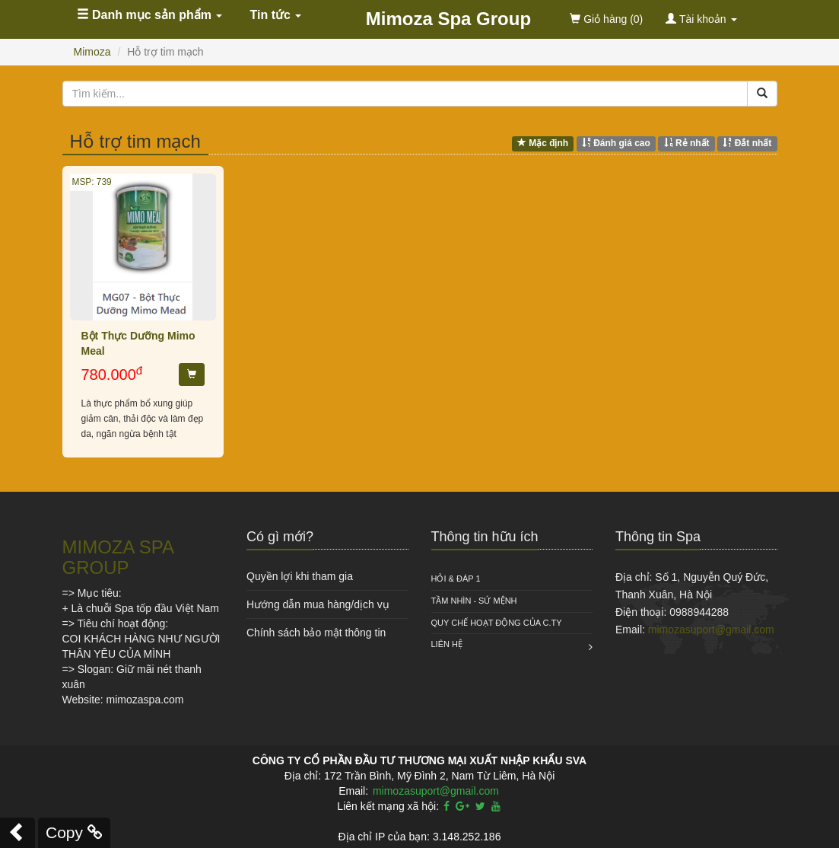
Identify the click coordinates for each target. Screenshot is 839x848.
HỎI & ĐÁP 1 (456, 578)
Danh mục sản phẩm (150, 14)
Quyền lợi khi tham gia (299, 576)
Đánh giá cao (616, 143)
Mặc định (542, 143)
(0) (606, 19)
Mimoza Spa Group (448, 18)
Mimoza (92, 52)
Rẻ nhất (687, 143)
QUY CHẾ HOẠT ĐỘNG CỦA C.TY (496, 622)
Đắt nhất (747, 143)
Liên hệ (446, 644)
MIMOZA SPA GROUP (117, 557)
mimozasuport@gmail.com (711, 629)
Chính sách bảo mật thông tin (316, 632)
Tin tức (276, 14)
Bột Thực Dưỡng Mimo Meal (138, 343)
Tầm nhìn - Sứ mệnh (474, 600)
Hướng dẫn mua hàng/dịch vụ (317, 604)
